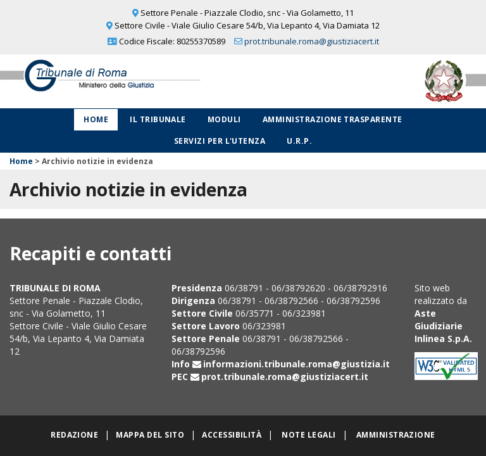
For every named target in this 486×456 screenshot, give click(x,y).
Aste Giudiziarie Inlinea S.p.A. (443, 326)
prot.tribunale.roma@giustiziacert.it (311, 41)
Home (96, 119)
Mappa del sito (150, 434)
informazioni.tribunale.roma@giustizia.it (296, 364)
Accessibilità (231, 434)
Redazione (74, 434)
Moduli (224, 119)
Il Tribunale (158, 119)
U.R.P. (299, 141)
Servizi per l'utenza (220, 141)
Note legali (308, 434)
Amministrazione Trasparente (332, 119)
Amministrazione (395, 434)
